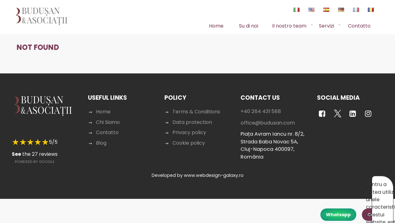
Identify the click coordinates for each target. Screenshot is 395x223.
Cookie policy (188, 137)
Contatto (359, 25)
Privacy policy (189, 126)
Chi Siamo (108, 116)
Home (216, 25)
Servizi (326, 25)
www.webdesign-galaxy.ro (214, 169)
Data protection (192, 116)
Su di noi (248, 25)
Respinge (346, 181)
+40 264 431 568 (261, 105)
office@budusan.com (268, 116)
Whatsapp (338, 215)
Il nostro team (289, 25)
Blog (101, 137)
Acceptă (318, 181)
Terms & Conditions (196, 105)
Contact (377, 215)
